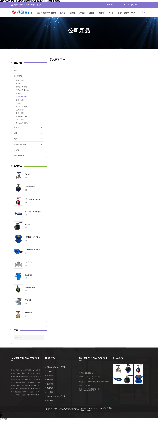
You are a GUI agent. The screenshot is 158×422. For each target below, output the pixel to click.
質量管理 (91, 15)
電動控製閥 (20, 82)
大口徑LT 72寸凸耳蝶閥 (33, 214)
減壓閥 (18, 95)
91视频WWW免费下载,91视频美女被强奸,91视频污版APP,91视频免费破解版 (30, 1)
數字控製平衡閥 (21, 108)
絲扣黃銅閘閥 (29, 314)
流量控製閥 (20, 102)
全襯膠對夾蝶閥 (30, 188)
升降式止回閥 (29, 264)
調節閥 (18, 85)
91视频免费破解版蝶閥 (32, 251)
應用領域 (101, 15)
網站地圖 (3, 421)
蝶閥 (15, 72)
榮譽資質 (82, 15)
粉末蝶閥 (28, 226)
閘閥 (15, 135)
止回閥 (16, 152)
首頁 (31, 15)
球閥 (15, 141)
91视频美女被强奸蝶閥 (32, 201)
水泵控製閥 (20, 112)
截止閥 (16, 129)
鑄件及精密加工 (20, 157)
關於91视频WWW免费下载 (46, 15)
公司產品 (62, 15)
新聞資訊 (72, 15)
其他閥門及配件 (20, 146)
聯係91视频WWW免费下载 (127, 15)
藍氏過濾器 (28, 277)
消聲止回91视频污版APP (33, 239)
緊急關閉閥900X (21, 99)
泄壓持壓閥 (20, 115)
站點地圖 (50, 407)
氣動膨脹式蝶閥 (30, 289)
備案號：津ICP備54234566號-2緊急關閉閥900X (96, 411)
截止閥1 (27, 176)
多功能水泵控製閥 (22, 89)
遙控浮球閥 (20, 122)
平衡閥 (18, 105)
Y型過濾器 (28, 302)
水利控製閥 (18, 78)
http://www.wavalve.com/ (87, 397)
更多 (26, 179)
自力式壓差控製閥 (22, 125)
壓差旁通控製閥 (21, 118)
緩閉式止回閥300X (22, 92)
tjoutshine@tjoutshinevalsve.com (98, 388)
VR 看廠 (111, 15)
